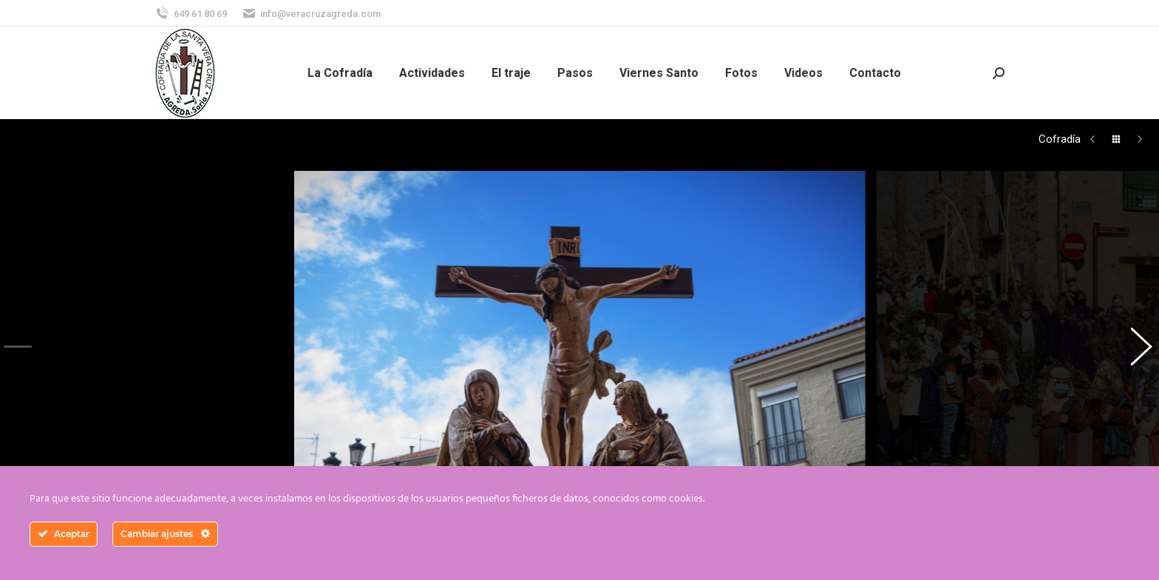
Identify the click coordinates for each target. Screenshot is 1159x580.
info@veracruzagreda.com (311, 14)
